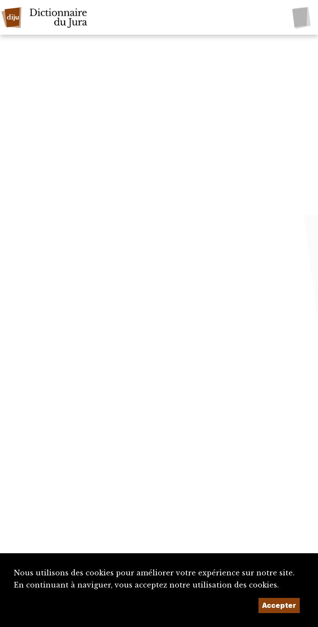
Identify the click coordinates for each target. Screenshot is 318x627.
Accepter (279, 605)
